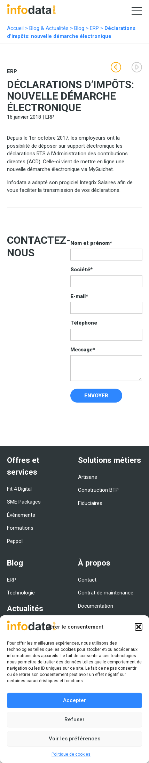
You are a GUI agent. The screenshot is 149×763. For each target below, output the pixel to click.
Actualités (25, 608)
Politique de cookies (71, 754)
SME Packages (24, 502)
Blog (79, 28)
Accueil (15, 28)
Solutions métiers (109, 460)
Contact (87, 580)
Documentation (95, 606)
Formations (20, 528)
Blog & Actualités (49, 28)
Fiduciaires (90, 503)
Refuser (74, 719)
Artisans (87, 477)
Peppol (15, 541)
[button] (138, 626)
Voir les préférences (74, 738)
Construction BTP (98, 490)
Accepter (74, 700)
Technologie (21, 593)
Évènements (21, 515)
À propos (94, 562)
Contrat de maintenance (105, 593)
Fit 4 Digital (19, 489)
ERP (94, 28)
